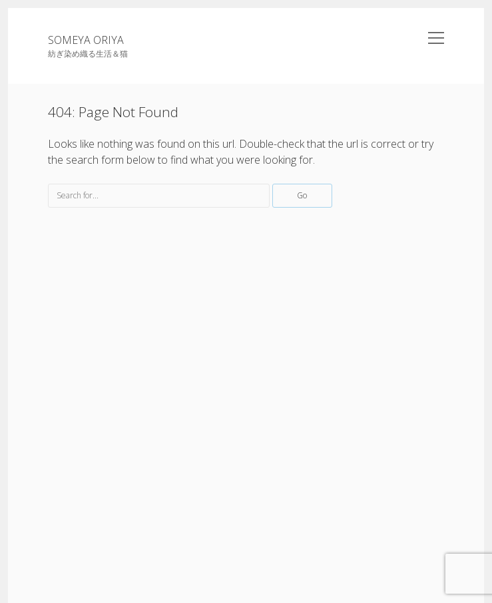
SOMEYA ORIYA (86, 40)
